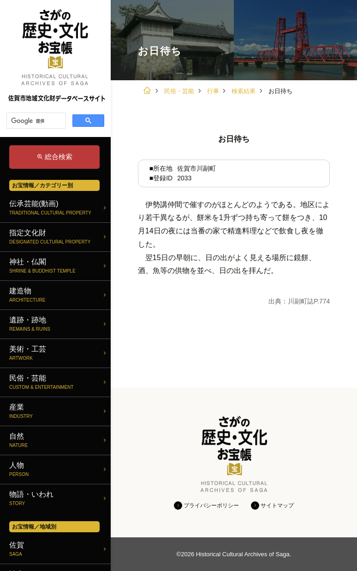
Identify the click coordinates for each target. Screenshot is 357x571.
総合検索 (58, 157)
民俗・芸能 (179, 91)
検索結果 (244, 91)
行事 (213, 91)
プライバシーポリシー (211, 505)
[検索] (35, 120)
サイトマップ (277, 505)
